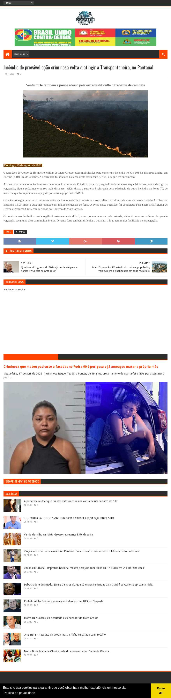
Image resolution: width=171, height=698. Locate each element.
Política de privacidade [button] (19, 693)
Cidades (20, 232)
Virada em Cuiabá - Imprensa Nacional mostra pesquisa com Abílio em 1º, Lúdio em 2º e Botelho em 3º (84, 567)
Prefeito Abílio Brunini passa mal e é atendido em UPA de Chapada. (64, 601)
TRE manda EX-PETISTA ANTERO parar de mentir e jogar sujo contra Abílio (69, 517)
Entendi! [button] (161, 691)
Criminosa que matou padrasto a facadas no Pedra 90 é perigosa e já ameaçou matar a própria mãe (81, 366)
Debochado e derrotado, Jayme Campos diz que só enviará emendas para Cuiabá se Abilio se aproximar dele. (88, 584)
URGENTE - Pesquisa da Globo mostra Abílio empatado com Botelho (65, 634)
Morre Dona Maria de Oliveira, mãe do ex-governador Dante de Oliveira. (67, 651)
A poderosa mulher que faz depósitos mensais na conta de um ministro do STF (71, 501)
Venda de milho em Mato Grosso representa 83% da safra (58, 534)
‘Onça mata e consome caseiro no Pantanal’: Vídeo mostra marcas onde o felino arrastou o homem (82, 551)
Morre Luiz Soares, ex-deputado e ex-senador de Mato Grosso (61, 617)
